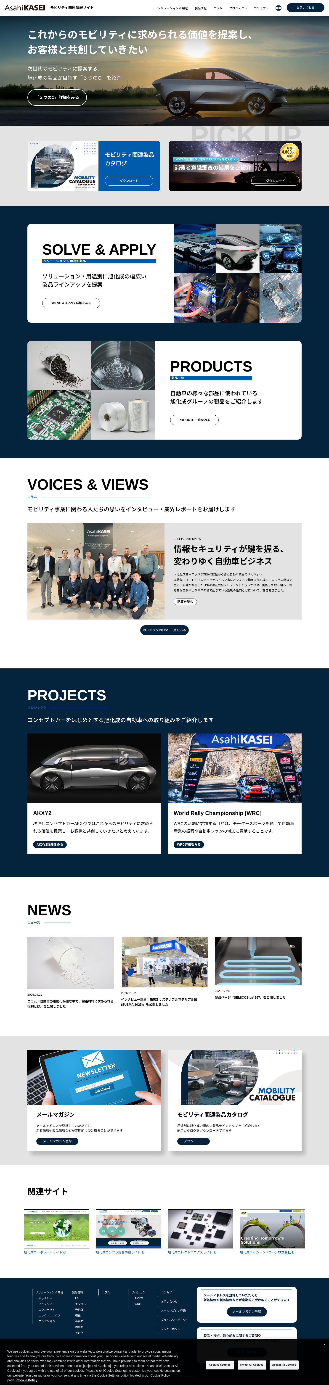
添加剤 (79, 1327)
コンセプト (261, 8)
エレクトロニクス (50, 1315)
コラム (217, 8)
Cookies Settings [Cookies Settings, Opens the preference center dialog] (220, 1366)
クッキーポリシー (172, 1328)
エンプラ (80, 1304)
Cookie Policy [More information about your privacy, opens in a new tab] (26, 1381)
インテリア (45, 1304)
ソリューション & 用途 (173, 8)
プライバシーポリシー (174, 1319)
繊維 (78, 1315)
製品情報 (201, 8)
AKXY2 (139, 1298)
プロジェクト (238, 8)
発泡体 (79, 1309)
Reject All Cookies (251, 1366)
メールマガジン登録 (173, 1310)
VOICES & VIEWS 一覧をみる (164, 630)
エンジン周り (47, 1321)
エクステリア (47, 1309)
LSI (77, 1298)
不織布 (79, 1321)
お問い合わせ (305, 7)
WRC (138, 1304)
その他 (79, 1332)
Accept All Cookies (284, 1366)
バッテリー (45, 1298)
